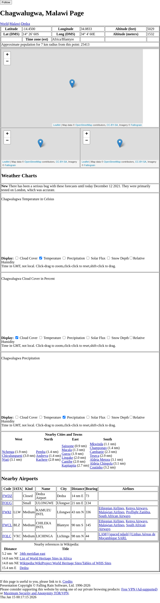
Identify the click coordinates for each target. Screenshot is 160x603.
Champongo (98, 448)
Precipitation (76, 258)
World (4, 24)
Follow (6, 2)
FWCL (7, 525)
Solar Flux (98, 258)
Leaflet (56, 125)
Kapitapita (69, 465)
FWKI (6, 512)
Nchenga (8, 452)
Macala (67, 450)
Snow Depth (120, 258)
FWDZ (7, 496)
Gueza (66, 454)
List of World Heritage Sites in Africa (46, 558)
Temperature (52, 258)
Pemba (41, 452)
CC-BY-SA (112, 125)
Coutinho (96, 467)
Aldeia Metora (100, 459)
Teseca (94, 455)
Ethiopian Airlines (111, 508)
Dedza (25, 24)
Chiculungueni (12, 455)
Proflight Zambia (138, 512)
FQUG (7, 503)
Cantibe (67, 461)
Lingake (67, 457)
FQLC (6, 536)
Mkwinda (96, 444)
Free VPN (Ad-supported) (139, 589)
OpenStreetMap (83, 125)
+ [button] (7, 55)
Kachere (41, 459)
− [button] (7, 61)
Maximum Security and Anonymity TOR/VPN (36, 593)
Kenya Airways (136, 508)
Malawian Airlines (111, 512)
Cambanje (97, 452)
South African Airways (115, 516)
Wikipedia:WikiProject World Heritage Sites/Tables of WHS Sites (65, 563)
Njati (5, 459)
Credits (67, 581)
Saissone (68, 446)
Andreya (42, 455)
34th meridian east (32, 553)
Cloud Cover (29, 258)
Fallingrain (136, 125)
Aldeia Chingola (101, 463)
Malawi (15, 24)
